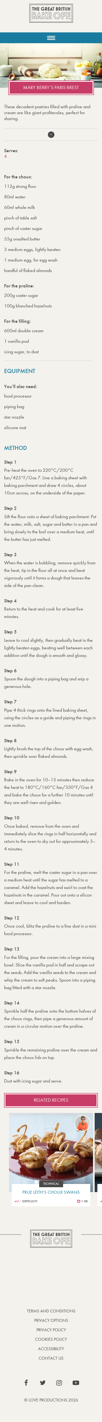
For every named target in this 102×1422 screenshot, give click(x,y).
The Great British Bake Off (51, 18)
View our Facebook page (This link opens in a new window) (26, 1383)
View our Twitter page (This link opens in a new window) (42, 1383)
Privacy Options (51, 1320)
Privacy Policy (51, 1329)
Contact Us (51, 1358)
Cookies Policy (51, 1339)
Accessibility (51, 1348)
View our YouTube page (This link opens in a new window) (76, 1383)
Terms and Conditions (51, 1311)
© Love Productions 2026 (51, 1400)
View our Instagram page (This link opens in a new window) (59, 1383)
